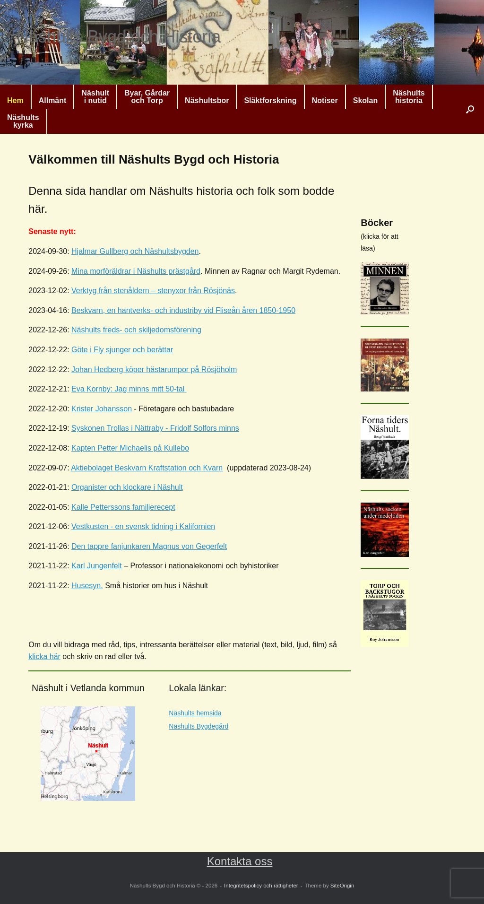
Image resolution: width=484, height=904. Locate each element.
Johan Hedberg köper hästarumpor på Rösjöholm (154, 369)
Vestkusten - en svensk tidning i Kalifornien (143, 526)
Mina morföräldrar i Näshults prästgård (135, 271)
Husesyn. (87, 586)
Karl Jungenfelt (96, 566)
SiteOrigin (342, 885)
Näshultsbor (207, 100)
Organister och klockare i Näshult (127, 487)
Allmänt (53, 100)
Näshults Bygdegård (198, 726)
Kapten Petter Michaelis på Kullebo (130, 448)
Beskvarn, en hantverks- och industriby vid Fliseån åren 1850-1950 (183, 310)
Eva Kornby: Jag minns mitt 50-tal (129, 389)
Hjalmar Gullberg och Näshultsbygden (135, 251)
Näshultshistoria (409, 96)
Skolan (365, 100)
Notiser (325, 100)
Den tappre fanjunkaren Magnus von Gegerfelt (149, 546)
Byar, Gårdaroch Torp (147, 96)
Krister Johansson (101, 409)
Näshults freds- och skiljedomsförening (136, 330)
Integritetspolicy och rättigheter (261, 885)
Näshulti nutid (95, 96)
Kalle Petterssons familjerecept (123, 507)
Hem (15, 100)
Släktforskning (270, 100)
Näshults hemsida (195, 713)
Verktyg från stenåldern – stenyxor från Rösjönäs (153, 291)
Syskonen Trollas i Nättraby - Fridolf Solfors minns (155, 428)
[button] (470, 109)
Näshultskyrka (23, 121)
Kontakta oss (240, 861)
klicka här (44, 656)
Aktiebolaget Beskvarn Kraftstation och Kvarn (147, 468)
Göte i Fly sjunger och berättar (122, 350)
